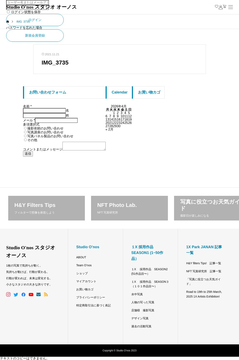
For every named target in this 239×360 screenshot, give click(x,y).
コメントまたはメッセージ (42, 149)
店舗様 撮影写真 (142, 310)
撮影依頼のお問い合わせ (45, 128)
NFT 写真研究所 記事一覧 (203, 271)
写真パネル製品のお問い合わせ (50, 136)
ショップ (82, 273)
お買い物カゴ (85, 289)
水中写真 (137, 294)
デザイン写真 (140, 318)
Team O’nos (84, 265)
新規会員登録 (35, 35)
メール (29, 120)
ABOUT (81, 257)
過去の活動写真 (141, 326)
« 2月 (109, 129)
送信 (28, 153)
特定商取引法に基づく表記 (93, 305)
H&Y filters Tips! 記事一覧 (203, 263)
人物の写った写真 (142, 302)
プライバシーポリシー (90, 297)
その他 (32, 140)
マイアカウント (86, 281)
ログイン (35, 20)
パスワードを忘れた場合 (24, 27)
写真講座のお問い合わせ (45, 132)
